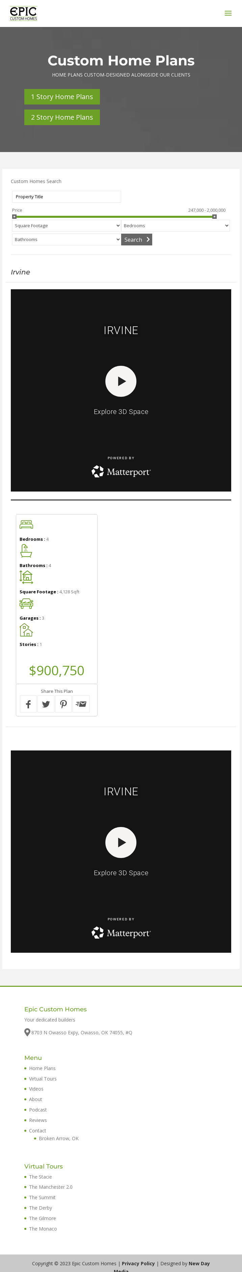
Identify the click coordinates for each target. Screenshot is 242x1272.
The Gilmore (42, 1218)
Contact (37, 1130)
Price (17, 210)
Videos (36, 1089)
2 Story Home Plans (62, 117)
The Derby (40, 1208)
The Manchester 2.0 (51, 1187)
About (35, 1099)
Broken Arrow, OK (59, 1138)
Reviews (38, 1120)
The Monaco (43, 1228)
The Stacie (40, 1177)
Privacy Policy (138, 1263)
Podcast (38, 1109)
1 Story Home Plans (62, 96)
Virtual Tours (43, 1078)
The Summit (42, 1197)
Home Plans (42, 1068)
